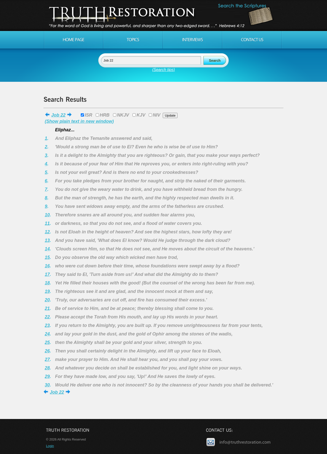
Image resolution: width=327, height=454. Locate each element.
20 (47, 299)
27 (47, 359)
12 (47, 231)
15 (47, 257)
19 (47, 291)
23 (47, 325)
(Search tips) (163, 70)
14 (47, 248)
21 (47, 308)
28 (47, 367)
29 (47, 376)
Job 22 (58, 115)
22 (47, 316)
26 (47, 350)
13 (47, 240)
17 (47, 274)
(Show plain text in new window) (79, 121)
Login (50, 446)
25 (47, 342)
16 (47, 265)
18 (47, 282)
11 (47, 223)
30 (47, 384)
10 (47, 214)
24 (47, 333)
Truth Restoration (162, 15)
